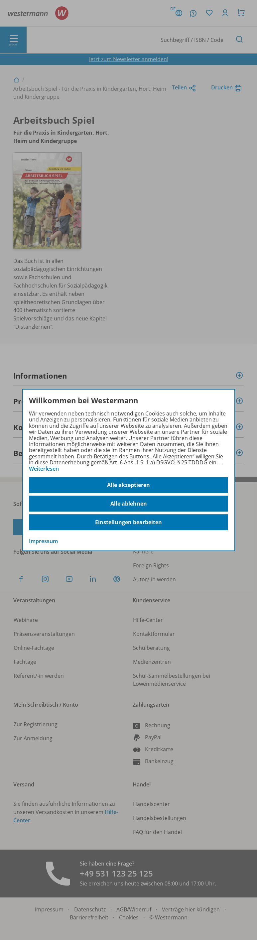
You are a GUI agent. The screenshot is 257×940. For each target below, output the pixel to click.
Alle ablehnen (128, 503)
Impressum (43, 541)
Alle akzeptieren (128, 485)
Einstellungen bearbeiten (128, 522)
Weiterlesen (44, 468)
